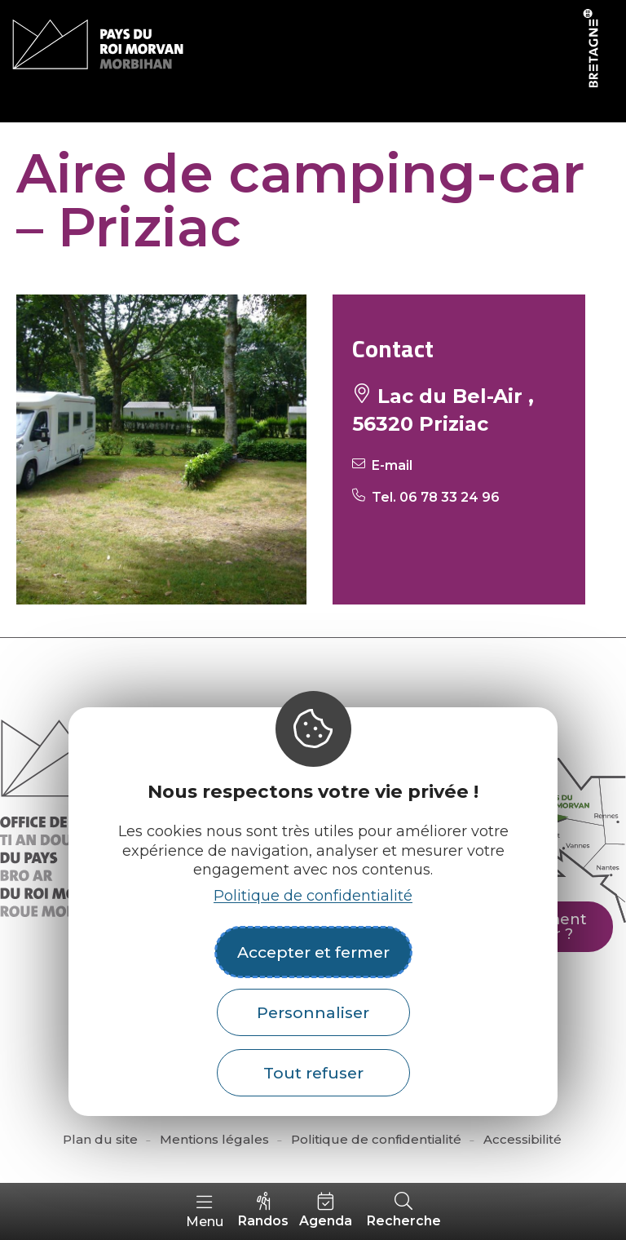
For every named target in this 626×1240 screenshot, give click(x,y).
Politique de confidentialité (313, 896)
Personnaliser (313, 1012)
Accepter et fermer (313, 952)
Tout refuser (313, 1073)
